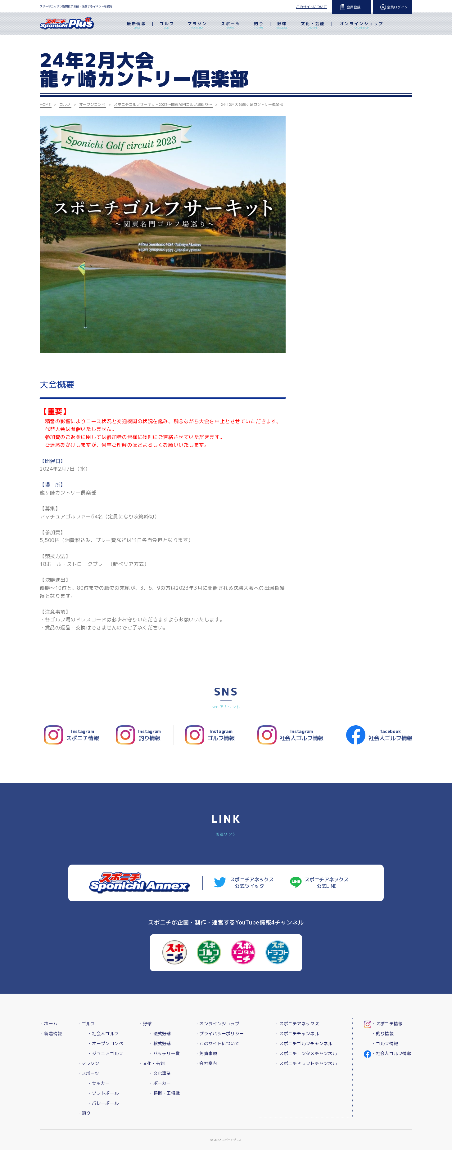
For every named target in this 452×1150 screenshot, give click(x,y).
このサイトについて (311, 6)
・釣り (83, 1113)
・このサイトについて (217, 1043)
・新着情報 (51, 1033)
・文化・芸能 (151, 1063)
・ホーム (48, 1024)
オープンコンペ (92, 104)
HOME (45, 104)
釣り (259, 26)
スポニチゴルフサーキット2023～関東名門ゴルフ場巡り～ (163, 104)
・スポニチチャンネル (297, 1033)
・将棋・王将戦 (164, 1093)
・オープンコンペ (105, 1043)
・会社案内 (206, 1063)
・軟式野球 (160, 1043)
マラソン (197, 26)
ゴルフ (167, 26)
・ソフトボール (103, 1093)
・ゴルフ (86, 1024)
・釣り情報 (382, 1033)
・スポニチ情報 (386, 1024)
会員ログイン (397, 7)
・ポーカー (160, 1083)
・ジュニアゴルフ (105, 1053)
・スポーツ (88, 1073)
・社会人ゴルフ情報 (391, 1053)
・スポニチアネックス (297, 1024)
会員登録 (353, 7)
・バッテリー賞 (164, 1053)
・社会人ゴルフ (103, 1033)
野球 (282, 26)
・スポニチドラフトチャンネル (306, 1063)
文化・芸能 (313, 26)
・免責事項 (206, 1053)
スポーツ (230, 26)
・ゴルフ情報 (384, 1043)
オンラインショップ (361, 26)
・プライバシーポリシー (219, 1033)
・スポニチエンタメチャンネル (306, 1053)
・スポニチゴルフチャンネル (303, 1043)
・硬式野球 (160, 1033)
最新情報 (136, 26)
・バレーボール (103, 1103)
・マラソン (88, 1063)
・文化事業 (160, 1073)
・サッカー (99, 1083)
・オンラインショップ (217, 1024)
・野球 (144, 1024)
